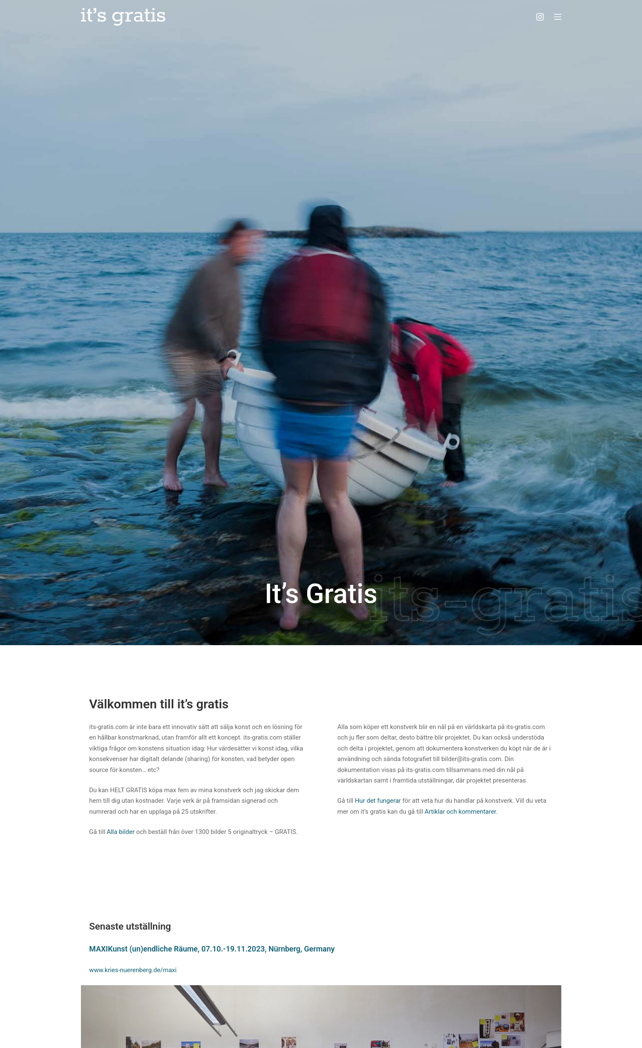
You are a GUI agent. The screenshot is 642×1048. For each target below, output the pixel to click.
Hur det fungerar (378, 800)
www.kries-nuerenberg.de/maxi (133, 970)
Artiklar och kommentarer (460, 811)
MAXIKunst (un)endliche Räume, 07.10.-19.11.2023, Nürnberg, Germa (208, 948)
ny (331, 948)
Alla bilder (120, 832)
